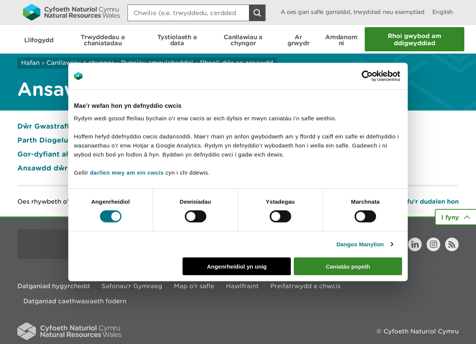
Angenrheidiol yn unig (237, 266)
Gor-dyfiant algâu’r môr (60, 154)
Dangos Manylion (360, 244)
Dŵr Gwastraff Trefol (55, 126)
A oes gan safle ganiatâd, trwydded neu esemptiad (353, 11)
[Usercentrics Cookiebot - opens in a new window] (380, 76)
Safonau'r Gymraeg (131, 286)
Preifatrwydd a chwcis (305, 286)
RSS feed (452, 244)
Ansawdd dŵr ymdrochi (60, 168)
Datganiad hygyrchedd (53, 286)
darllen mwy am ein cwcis (127, 172)
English (442, 11)
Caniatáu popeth (348, 266)
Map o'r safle (194, 286)
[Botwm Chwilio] (257, 13)
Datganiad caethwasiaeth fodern (74, 301)
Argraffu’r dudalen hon (423, 201)
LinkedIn (415, 244)
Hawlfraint (242, 286)
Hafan (30, 62)
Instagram (433, 244)
